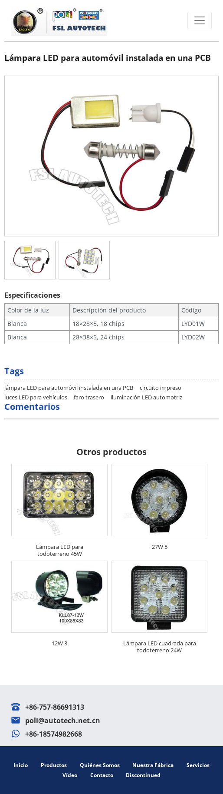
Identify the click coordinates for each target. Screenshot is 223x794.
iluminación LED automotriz (146, 397)
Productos (54, 765)
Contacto (101, 775)
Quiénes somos (100, 765)
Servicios (198, 765)
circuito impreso (160, 387)
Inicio (20, 765)
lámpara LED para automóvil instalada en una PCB (68, 387)
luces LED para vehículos (35, 397)
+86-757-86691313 (54, 707)
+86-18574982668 (53, 734)
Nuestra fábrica (153, 765)
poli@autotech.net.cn (62, 720)
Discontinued (143, 775)
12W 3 (59, 643)
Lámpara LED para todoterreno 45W (59, 550)
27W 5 (159, 547)
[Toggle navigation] (199, 20)
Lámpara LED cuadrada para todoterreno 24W (159, 646)
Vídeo (69, 775)
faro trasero (89, 397)
